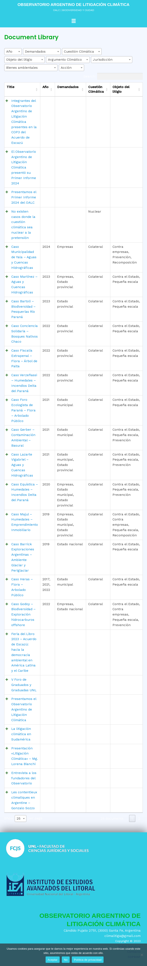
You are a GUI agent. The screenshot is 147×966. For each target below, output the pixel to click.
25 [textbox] (18, 818)
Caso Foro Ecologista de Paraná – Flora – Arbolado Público (23, 410)
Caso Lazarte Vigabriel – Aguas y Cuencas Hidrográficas (22, 465)
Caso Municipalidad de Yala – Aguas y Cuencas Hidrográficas (23, 257)
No (66, 959)
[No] (142, 955)
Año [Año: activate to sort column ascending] (45, 87)
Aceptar (53, 959)
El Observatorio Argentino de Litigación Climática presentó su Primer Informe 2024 (23, 167)
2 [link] (139, 818)
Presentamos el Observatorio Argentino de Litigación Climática (23, 709)
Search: (113, 76)
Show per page (23, 818)
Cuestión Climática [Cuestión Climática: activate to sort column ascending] (96, 89)
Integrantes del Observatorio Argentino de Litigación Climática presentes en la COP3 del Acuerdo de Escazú (24, 122)
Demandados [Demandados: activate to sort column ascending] (67, 87)
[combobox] (13, 51)
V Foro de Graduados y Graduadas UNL (23, 685)
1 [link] (132, 818)
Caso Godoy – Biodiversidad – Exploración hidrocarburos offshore (23, 614)
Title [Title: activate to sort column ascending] (10, 87)
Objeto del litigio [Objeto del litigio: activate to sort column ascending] (121, 89)
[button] (73, 21)
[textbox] (13, 51)
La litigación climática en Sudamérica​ (21, 734)
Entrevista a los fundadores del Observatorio (23, 778)
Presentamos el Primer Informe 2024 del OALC (23, 197)
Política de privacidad (87, 959)
